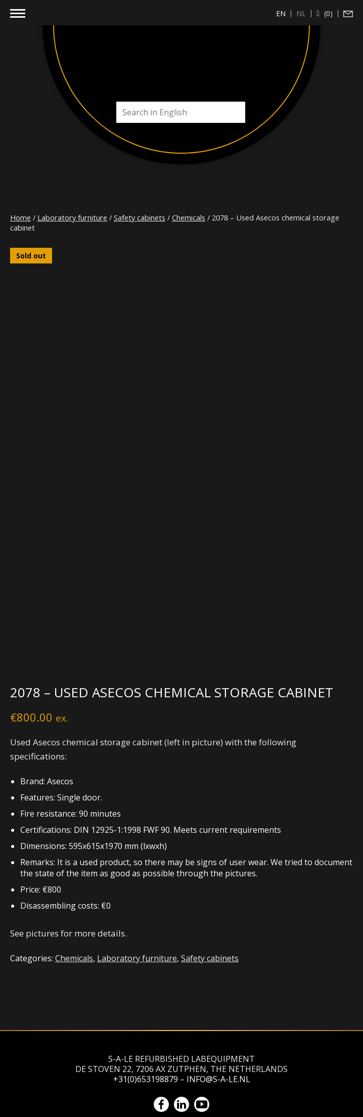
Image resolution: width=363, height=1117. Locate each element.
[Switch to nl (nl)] (301, 13)
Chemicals (188, 217)
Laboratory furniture (72, 217)
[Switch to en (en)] (281, 13)
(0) (327, 13)
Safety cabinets (139, 217)
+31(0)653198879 (145, 1079)
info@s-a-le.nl (218, 1079)
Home (20, 217)
